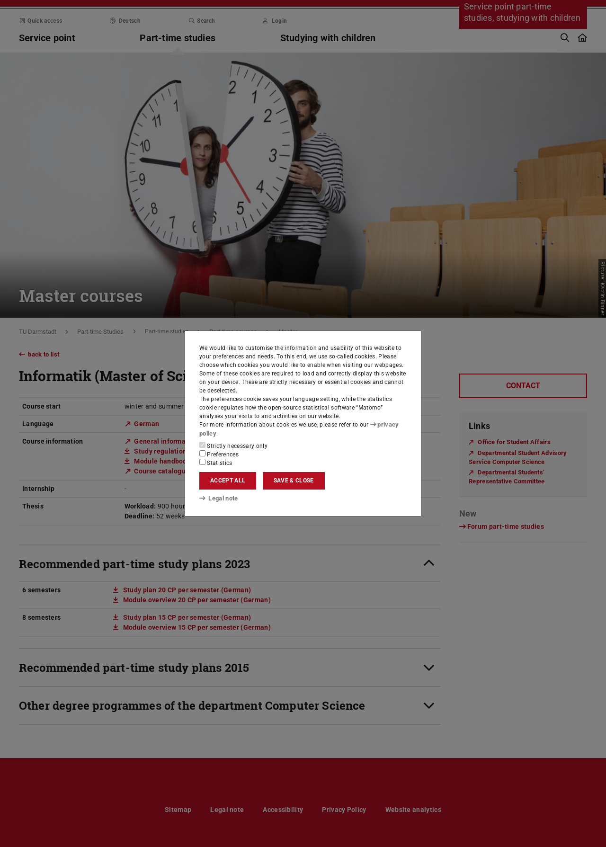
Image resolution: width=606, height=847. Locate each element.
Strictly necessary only (233, 445)
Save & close (294, 480)
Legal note (217, 498)
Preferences (219, 453)
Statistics (215, 462)
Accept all (227, 480)
